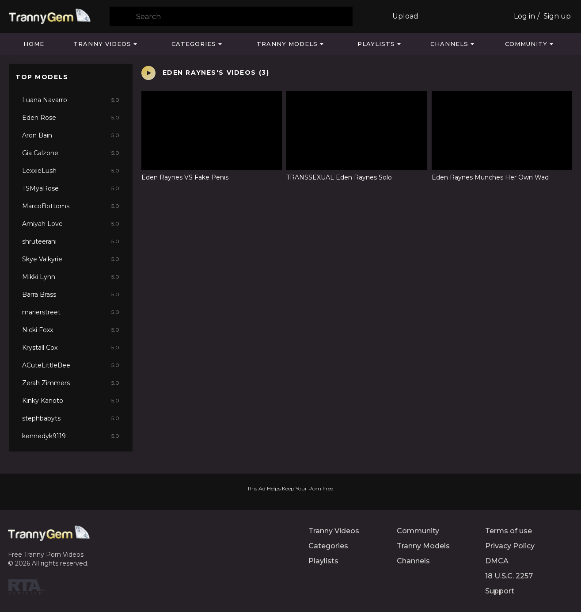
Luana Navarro (70, 100)
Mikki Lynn (70, 277)
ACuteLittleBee (70, 365)
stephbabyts (70, 418)
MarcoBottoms (70, 206)
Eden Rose (70, 117)
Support (499, 591)
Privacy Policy (510, 546)
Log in (524, 16)
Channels (449, 43)
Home (33, 43)
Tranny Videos (102, 43)
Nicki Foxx (70, 330)
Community (526, 43)
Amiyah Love (70, 224)
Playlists (376, 43)
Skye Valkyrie (70, 259)
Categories (193, 43)
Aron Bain (70, 135)
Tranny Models (287, 43)
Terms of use (508, 531)
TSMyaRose (70, 188)
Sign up (557, 16)
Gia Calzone (70, 153)
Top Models (41, 77)
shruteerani (70, 241)
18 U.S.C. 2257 (509, 576)
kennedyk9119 (70, 436)
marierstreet (70, 312)
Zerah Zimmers (70, 383)
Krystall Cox (70, 347)
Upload (405, 16)
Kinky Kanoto (70, 400)
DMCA (497, 561)
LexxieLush (70, 171)
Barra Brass (70, 294)
